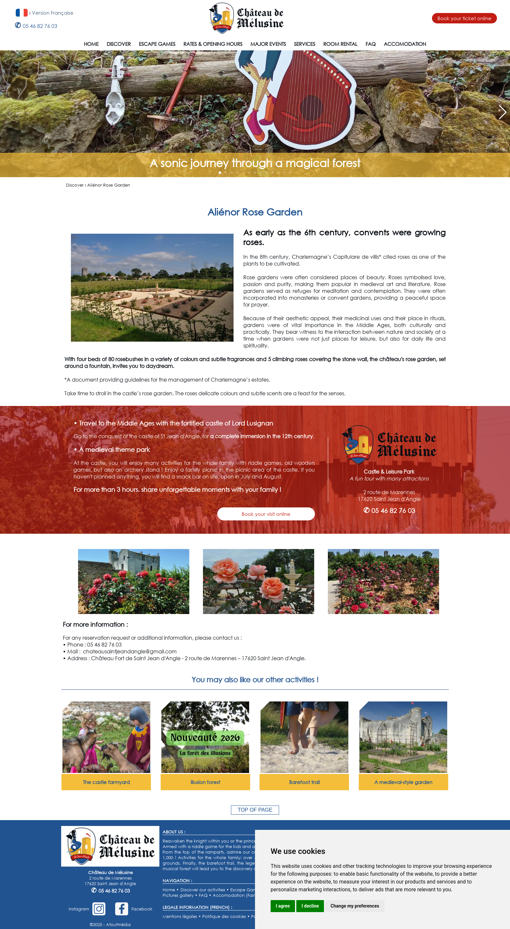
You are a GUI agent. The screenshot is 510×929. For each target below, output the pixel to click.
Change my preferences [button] (354, 906)
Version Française (53, 12)
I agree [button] (283, 906)
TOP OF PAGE (255, 810)
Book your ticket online (464, 18)
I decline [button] (310, 906)
